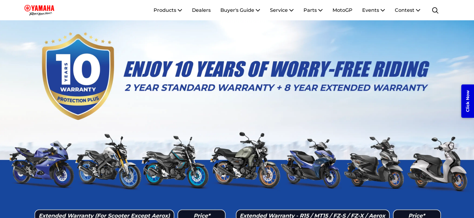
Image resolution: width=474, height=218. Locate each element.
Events (373, 10)
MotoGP (342, 10)
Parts (313, 10)
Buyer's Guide (240, 10)
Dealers (201, 10)
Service (282, 10)
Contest (407, 10)
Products (168, 10)
